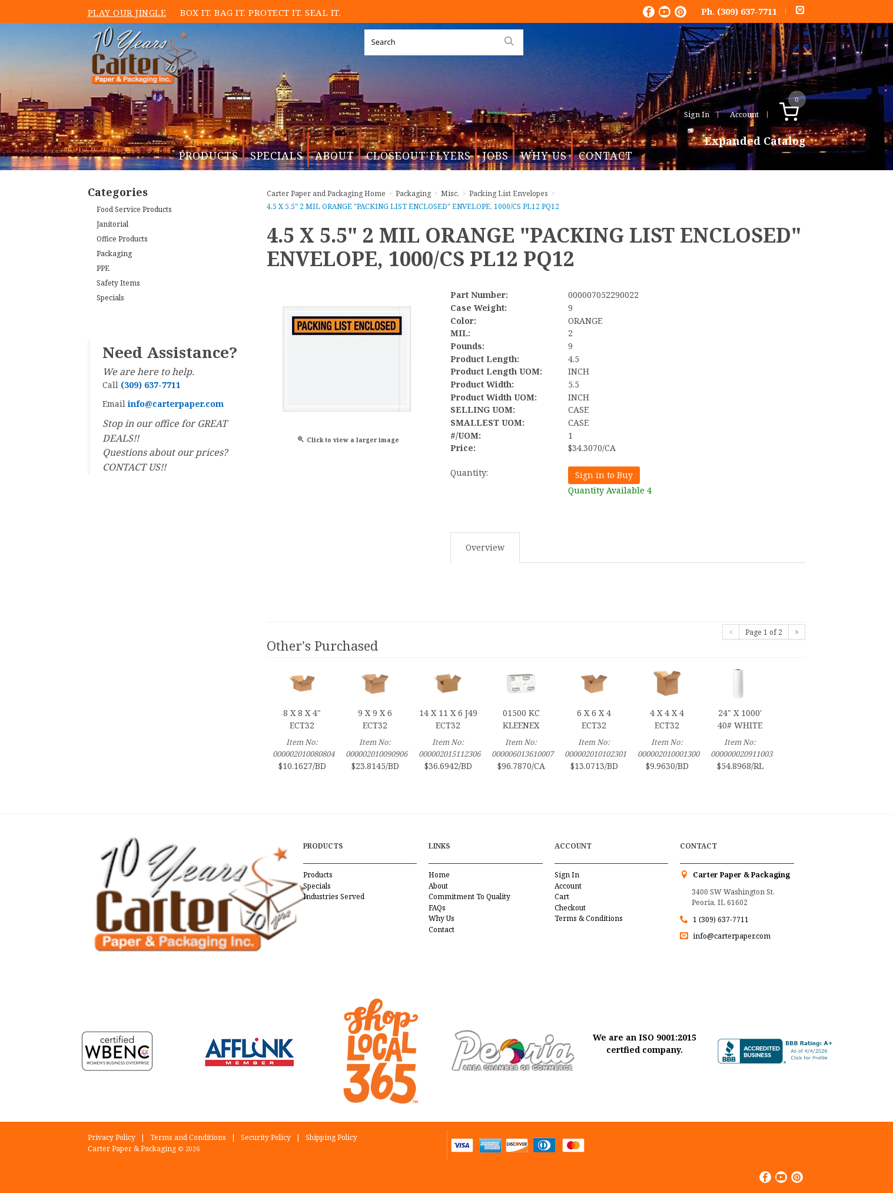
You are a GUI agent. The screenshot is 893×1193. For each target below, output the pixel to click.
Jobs (496, 155)
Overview (485, 547)
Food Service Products (134, 209)
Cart (562, 897)
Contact (606, 155)
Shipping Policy (331, 1137)
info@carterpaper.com (731, 936)
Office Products (122, 239)
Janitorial (112, 224)
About (334, 155)
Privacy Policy (111, 1137)
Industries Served (333, 897)
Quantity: (469, 472)
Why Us (543, 155)
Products (208, 155)
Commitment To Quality (469, 897)
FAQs (437, 908)
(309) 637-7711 (747, 11)
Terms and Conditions (188, 1137)
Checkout (570, 908)
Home (439, 875)
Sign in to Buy (604, 474)
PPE (103, 268)
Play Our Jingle (127, 12)
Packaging (114, 253)
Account (744, 114)
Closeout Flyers (418, 155)
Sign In (696, 114)
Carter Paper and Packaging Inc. (141, 93)
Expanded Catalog (755, 141)
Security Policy (266, 1137)
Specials (276, 155)
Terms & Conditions (589, 918)
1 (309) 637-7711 (721, 919)
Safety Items (118, 283)
